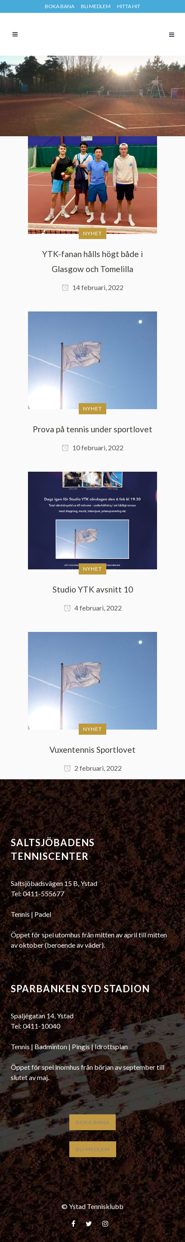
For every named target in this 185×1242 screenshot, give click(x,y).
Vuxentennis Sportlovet (92, 749)
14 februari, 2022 (92, 287)
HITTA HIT (128, 6)
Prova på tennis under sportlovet (92, 429)
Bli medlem (96, 6)
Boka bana (92, 1122)
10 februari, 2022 (92, 447)
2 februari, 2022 (93, 768)
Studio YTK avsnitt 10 (92, 589)
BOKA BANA (59, 6)
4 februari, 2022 (93, 608)
